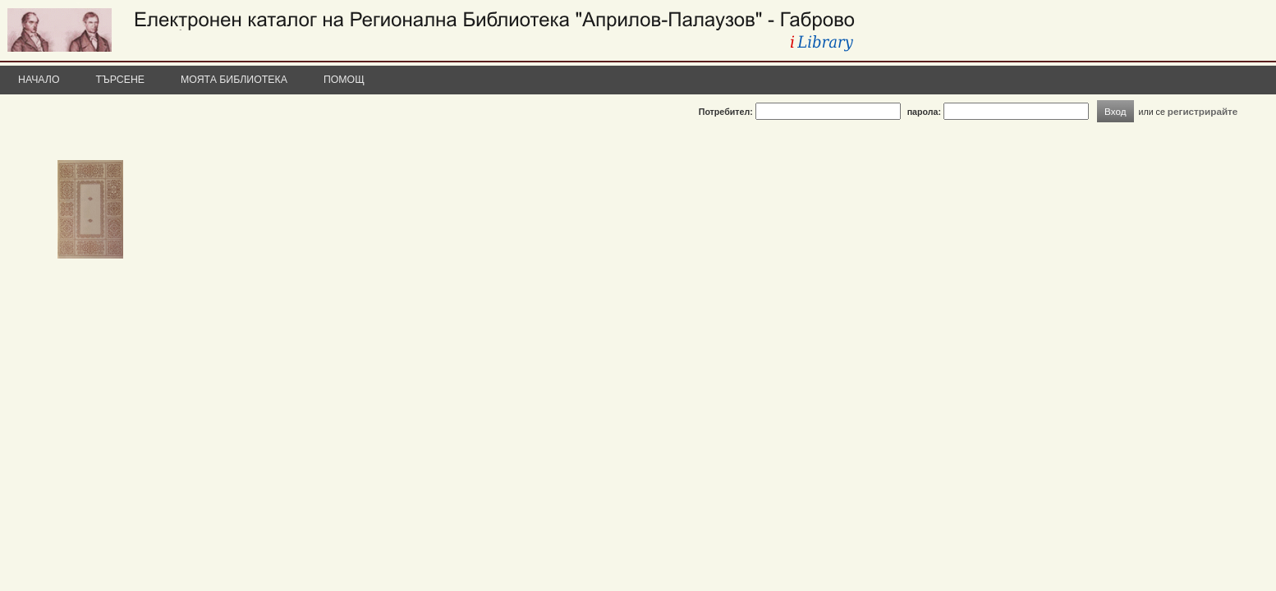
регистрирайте (1203, 111)
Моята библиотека (234, 79)
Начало (39, 79)
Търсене (120, 79)
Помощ (344, 79)
